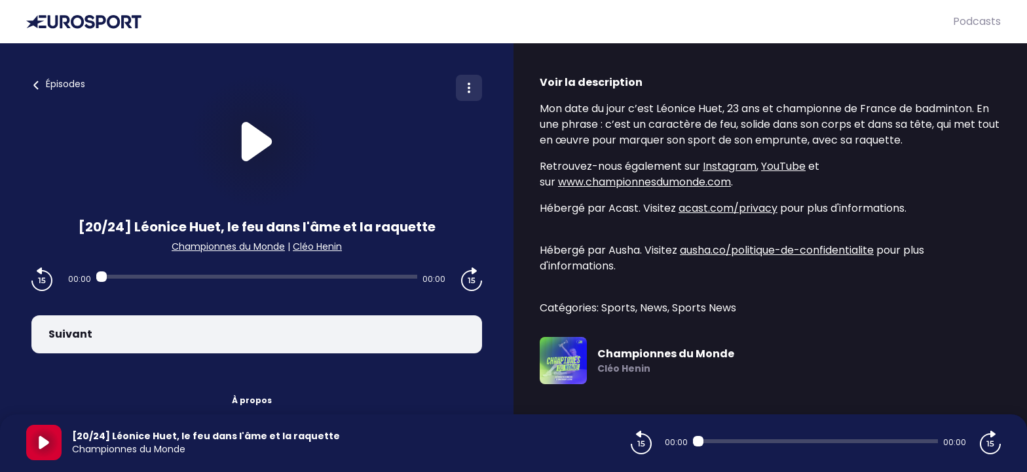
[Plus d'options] (469, 88)
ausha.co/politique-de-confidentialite (777, 250)
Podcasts (977, 21)
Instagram (729, 166)
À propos (252, 400)
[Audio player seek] (256, 277)
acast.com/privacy (728, 208)
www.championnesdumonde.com (644, 181)
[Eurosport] (489, 22)
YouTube (783, 166)
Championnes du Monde (228, 246)
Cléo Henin (317, 246)
